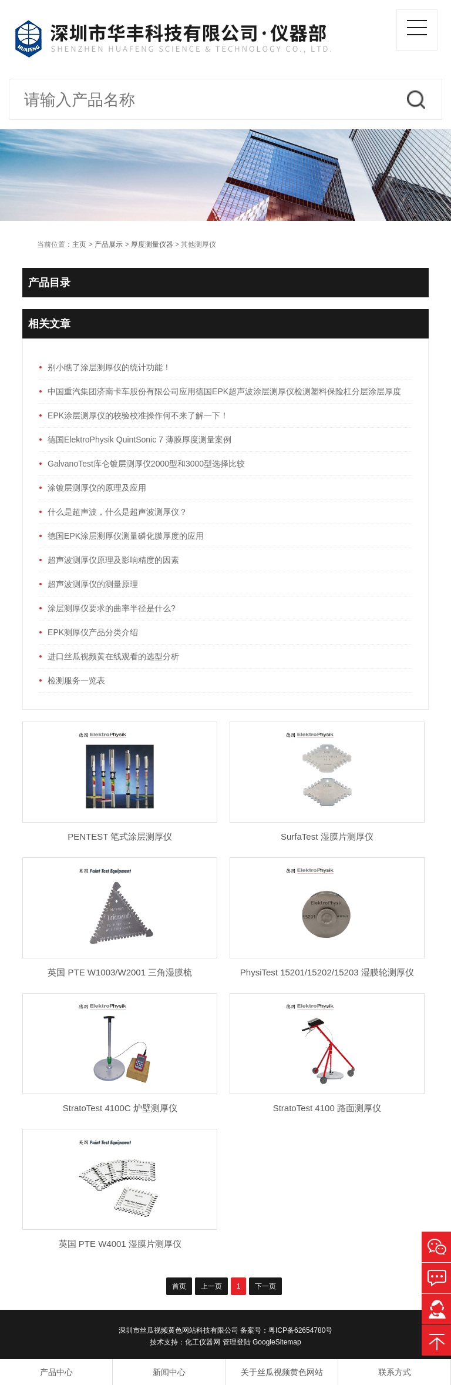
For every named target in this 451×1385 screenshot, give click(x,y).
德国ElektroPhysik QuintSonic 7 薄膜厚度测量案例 (139, 439)
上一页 (211, 1286)
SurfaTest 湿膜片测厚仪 (327, 836)
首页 (179, 1286)
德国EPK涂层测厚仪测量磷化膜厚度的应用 (126, 536)
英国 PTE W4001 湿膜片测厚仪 (120, 1244)
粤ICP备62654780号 (300, 1330)
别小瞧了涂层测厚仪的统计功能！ (109, 367)
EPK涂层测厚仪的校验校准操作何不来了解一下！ (138, 415)
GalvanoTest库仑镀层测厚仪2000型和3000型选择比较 (146, 463)
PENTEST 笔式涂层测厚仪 (120, 836)
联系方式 (394, 1372)
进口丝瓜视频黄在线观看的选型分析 (113, 656)
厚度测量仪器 (152, 244)
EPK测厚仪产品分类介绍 (93, 632)
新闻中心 (169, 1372)
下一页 (265, 1286)
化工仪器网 (202, 1342)
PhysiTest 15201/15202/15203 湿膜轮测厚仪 (327, 972)
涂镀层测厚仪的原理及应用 (97, 487)
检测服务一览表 (76, 680)
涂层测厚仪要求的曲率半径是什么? (112, 608)
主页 (79, 244)
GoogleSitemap (277, 1342)
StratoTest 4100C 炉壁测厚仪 (120, 1108)
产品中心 (56, 1372)
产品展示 (109, 244)
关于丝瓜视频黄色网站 (282, 1372)
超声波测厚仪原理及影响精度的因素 (113, 560)
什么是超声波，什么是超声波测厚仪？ (117, 512)
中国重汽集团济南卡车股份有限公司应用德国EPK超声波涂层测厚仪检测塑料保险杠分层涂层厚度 (224, 391)
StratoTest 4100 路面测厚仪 (327, 1108)
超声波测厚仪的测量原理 (93, 584)
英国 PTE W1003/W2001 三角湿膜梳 (120, 972)
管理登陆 (237, 1342)
